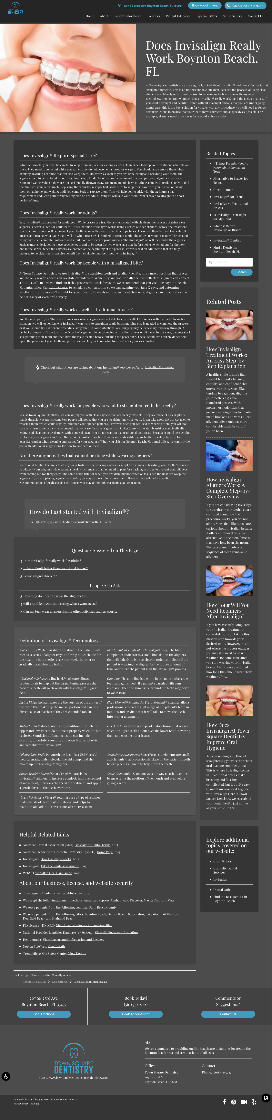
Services (154, 16)
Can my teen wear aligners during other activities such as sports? (70, 611)
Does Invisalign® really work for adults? (52, 560)
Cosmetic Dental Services (225, 870)
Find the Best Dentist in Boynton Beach (230, 899)
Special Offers (207, 16)
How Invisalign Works (56, 859)
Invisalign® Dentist (227, 240)
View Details (56, 946)
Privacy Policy (21, 1103)
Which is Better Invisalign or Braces (227, 228)
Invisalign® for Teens (228, 197)
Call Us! (244, 6)
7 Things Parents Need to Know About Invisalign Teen (230, 167)
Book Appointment (205, 5)
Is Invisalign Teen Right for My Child (229, 217)
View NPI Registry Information (116, 932)
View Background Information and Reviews (73, 939)
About (104, 16)
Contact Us (256, 16)
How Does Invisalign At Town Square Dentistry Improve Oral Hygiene (227, 736)
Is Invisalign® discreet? (40, 576)
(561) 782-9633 (58, 287)
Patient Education (179, 16)
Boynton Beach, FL (34, 982)
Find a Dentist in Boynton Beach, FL (226, 249)
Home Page (105, 852)
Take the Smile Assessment (60, 866)
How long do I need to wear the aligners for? (55, 596)
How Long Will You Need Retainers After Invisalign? (228, 610)
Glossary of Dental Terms (92, 845)
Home (90, 16)
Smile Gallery (232, 16)
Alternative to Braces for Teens (230, 180)
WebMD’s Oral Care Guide (53, 873)
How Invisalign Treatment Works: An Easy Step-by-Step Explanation (226, 358)
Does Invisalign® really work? (51, 975)
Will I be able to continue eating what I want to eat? (60, 603)
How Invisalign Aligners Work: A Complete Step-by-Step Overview (228, 488)
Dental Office (222, 890)
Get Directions (44, 1014)
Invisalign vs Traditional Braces (230, 205)
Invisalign (220, 879)
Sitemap (35, 1103)
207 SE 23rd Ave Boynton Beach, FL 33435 (150, 6)
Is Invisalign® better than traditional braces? (55, 568)
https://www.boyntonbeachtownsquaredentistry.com (73, 1078)
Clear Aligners (223, 190)
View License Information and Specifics (84, 925)
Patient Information (128, 16)
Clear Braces (59, 982)
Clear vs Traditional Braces (90, 982)
